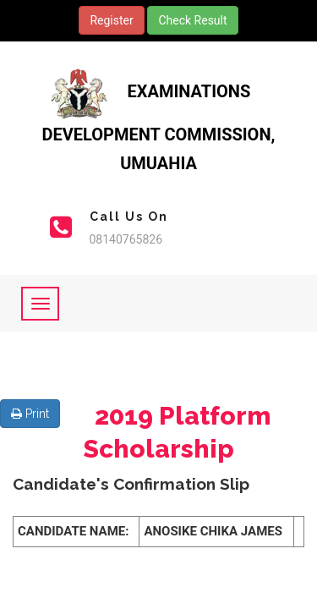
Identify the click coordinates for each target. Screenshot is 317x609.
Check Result (192, 20)
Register (111, 20)
